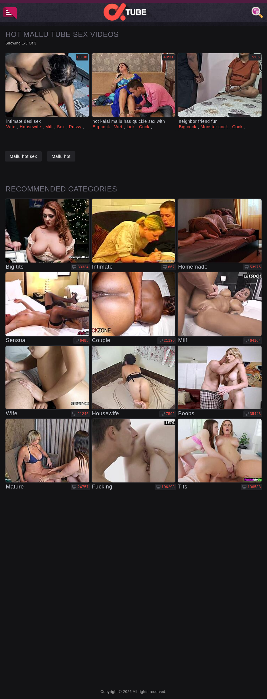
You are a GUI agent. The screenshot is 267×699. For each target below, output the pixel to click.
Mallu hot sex (23, 156)
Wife (10, 126)
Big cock (101, 126)
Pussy (75, 126)
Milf (49, 126)
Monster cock (214, 126)
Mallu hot (61, 156)
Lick (131, 126)
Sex (61, 126)
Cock (144, 126)
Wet (118, 126)
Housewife (30, 126)
